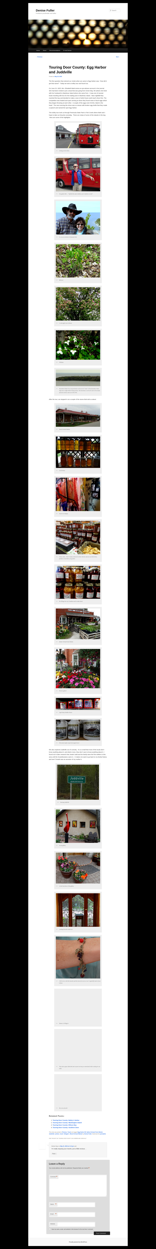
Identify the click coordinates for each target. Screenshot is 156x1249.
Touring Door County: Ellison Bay (65, 1125)
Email (53, 1214)
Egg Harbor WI (82, 1132)
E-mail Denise (67, 50)
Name (53, 1204)
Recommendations (54, 50)
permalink (103, 1134)
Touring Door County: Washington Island (67, 1122)
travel (61, 1134)
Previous (39, 57)
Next (118, 57)
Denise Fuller (45, 10)
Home (38, 50)
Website (52, 1224)
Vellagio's (66, 1134)
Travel (69, 1132)
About (44, 50)
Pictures (64, 1132)
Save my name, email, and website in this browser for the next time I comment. (72, 1229)
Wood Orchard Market (76, 1134)
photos (57, 1134)
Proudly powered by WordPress (78, 1242)
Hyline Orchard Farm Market (95, 1132)
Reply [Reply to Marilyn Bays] (54, 1154)
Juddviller (52, 1134)
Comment (53, 1176)
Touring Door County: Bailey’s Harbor (66, 1120)
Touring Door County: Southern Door (66, 1127)
